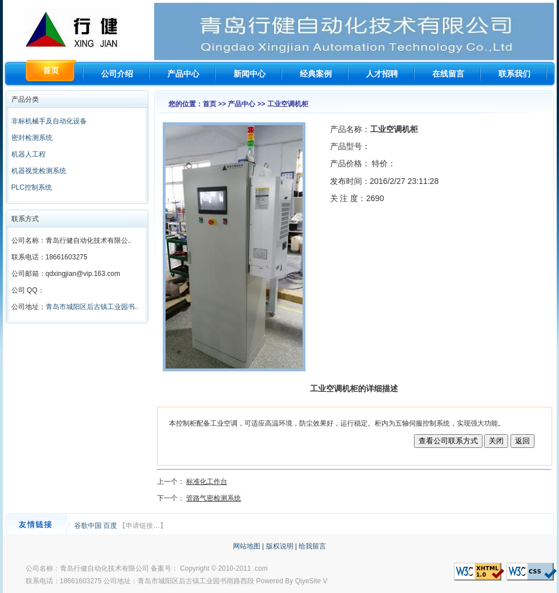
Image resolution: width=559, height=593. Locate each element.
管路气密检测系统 (213, 498)
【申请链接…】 (143, 526)
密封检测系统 (32, 138)
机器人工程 (28, 154)
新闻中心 (250, 73)
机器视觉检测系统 (38, 171)
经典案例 (316, 73)
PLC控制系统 (31, 187)
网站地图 (246, 546)
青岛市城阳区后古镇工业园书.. (92, 307)
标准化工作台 (206, 482)
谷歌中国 (88, 526)
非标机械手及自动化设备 (49, 121)
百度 (111, 526)
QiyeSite (308, 581)
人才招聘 (382, 73)
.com (260, 568)
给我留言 (312, 546)
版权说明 (279, 546)
